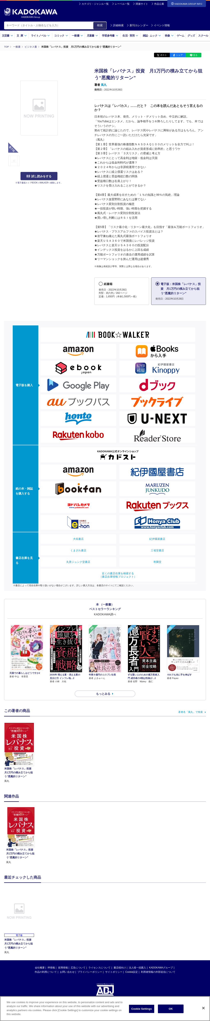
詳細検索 (117, 25)
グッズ (191, 35)
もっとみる (103, 686)
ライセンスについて (99, 960)
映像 (169, 35)
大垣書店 (78, 538)
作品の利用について (46, 964)
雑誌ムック (152, 35)
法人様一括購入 (137, 960)
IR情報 (51, 960)
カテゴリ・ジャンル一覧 (95, 3)
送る (195, 55)
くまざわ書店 (78, 550)
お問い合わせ (67, 964)
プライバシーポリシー (90, 964)
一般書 (77, 35)
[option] (21, 828)
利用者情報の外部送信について (158, 964)
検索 (100, 25)
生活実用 (130, 35)
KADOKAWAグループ (161, 960)
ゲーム (180, 35)
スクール (203, 35)
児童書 (92, 35)
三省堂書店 (157, 550)
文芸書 (7, 35)
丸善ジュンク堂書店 (78, 561)
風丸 (104, 84)
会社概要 (40, 960)
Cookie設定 (131, 964)
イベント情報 (160, 25)
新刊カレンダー (137, 25)
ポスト (163, 55)
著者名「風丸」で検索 (190, 704)
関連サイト (142, 3)
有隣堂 (157, 561)
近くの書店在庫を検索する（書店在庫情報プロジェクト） (118, 575)
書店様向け (120, 960)
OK (171, 1009)
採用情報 (63, 960)
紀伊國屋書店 (157, 538)
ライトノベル (40, 35)
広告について (78, 960)
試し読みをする (38, 176)
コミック (61, 35)
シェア (179, 55)
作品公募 (159, 3)
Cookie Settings (141, 1009)
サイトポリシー (113, 964)
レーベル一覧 (122, 3)
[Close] (203, 1008)
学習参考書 (110, 35)
